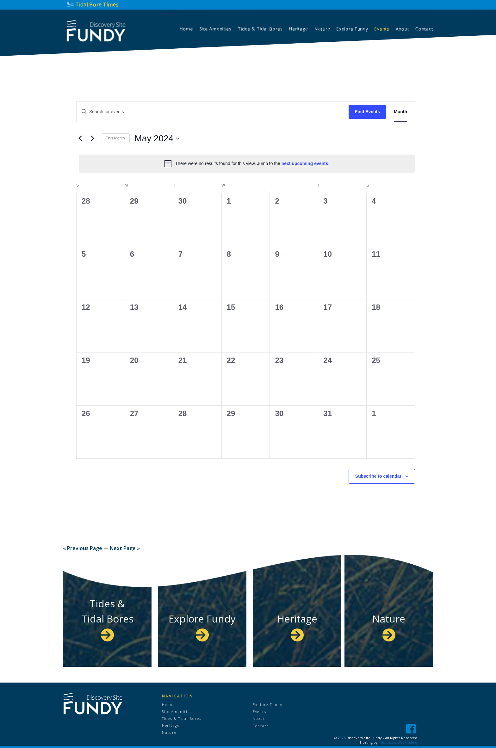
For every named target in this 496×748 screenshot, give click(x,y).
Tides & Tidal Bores (107, 618)
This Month (115, 138)
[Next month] (92, 138)
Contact (262, 726)
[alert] (247, 163)
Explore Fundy (202, 618)
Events (261, 712)
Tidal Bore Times (97, 4)
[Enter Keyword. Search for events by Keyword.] (213, 112)
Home (169, 705)
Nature (388, 626)
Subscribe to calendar (378, 476)
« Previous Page (82, 548)
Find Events (367, 111)
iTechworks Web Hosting (398, 742)
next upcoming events (305, 163)
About (259, 719)
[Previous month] (80, 138)
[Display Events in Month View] (400, 112)
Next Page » (125, 548)
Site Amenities (179, 712)
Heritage (297, 626)
